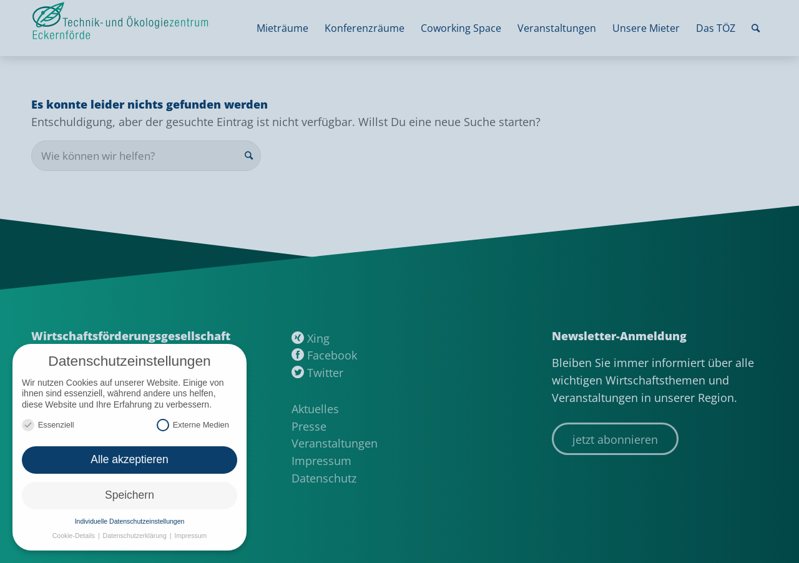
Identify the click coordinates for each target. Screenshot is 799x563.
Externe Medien (193, 425)
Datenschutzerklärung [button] (136, 535)
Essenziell (48, 425)
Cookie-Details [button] (74, 535)
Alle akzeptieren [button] (130, 459)
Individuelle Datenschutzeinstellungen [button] (130, 521)
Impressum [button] (190, 535)
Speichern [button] (129, 495)
